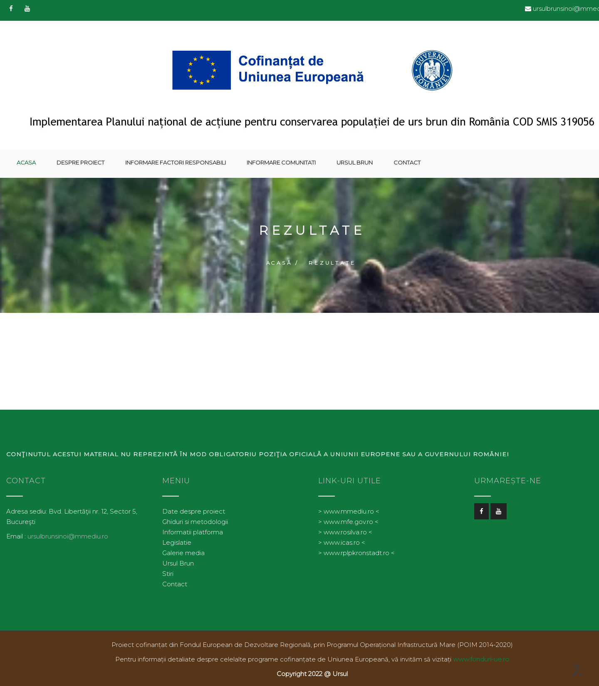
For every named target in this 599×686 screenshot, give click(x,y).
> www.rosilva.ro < (345, 529)
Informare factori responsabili (175, 162)
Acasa (26, 162)
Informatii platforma (192, 529)
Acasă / (283, 260)
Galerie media (183, 549)
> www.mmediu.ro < (348, 508)
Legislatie (176, 539)
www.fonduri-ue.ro (481, 656)
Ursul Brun (355, 162)
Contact (407, 162)
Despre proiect (80, 162)
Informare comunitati (281, 162)
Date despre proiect (193, 508)
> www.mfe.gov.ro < (348, 518)
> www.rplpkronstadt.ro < (356, 549)
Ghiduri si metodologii (195, 518)
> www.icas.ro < (341, 539)
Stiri (167, 570)
